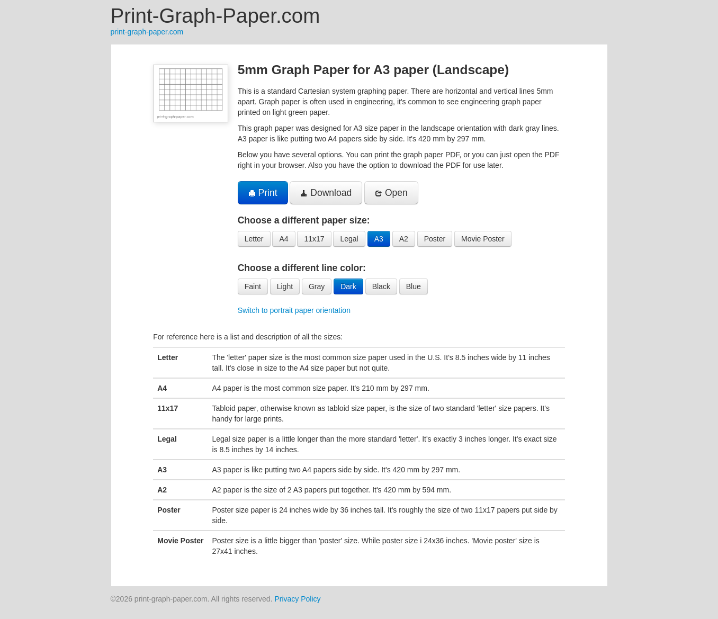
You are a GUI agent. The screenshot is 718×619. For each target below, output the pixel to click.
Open (391, 192)
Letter (254, 239)
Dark (348, 286)
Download (326, 192)
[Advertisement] (58, 203)
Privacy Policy (297, 599)
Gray (317, 286)
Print (262, 192)
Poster (434, 239)
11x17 (314, 239)
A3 (378, 239)
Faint (253, 286)
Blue (413, 286)
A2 (403, 239)
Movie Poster (483, 239)
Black (381, 286)
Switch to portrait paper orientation (294, 310)
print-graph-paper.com (147, 32)
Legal (349, 239)
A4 (283, 239)
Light (285, 286)
